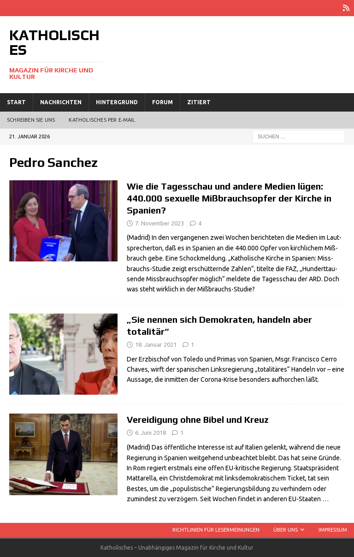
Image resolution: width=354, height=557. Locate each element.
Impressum (333, 530)
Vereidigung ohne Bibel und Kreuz (198, 419)
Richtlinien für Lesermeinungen (216, 530)
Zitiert (199, 102)
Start (16, 102)
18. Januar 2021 (156, 344)
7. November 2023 (159, 223)
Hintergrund (117, 102)
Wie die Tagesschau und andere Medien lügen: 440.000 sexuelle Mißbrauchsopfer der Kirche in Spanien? (229, 198)
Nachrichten (61, 102)
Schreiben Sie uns (31, 120)
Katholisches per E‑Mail (102, 120)
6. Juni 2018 (150, 432)
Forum (162, 102)
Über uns (285, 530)
